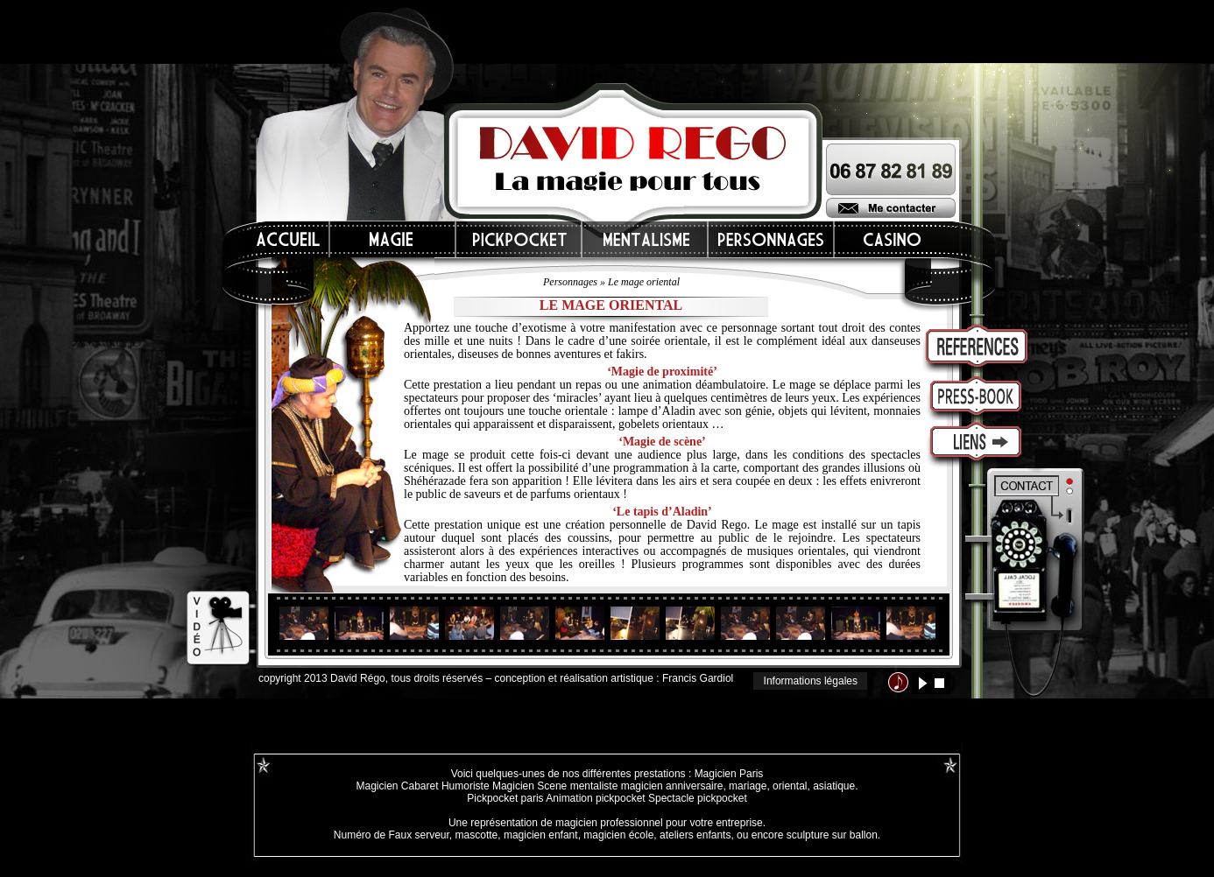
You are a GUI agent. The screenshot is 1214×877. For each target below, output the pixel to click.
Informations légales (811, 681)
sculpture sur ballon (832, 835)
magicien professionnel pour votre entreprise (659, 823)
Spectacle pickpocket (697, 798)
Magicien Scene (529, 786)
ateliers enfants (695, 835)
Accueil (289, 239)
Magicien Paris (729, 774)
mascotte (476, 835)
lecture (923, 683)
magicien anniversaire (672, 786)
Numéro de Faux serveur (391, 835)
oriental (790, 786)
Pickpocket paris (505, 798)
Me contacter (890, 208)
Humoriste (465, 786)
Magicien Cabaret (397, 786)
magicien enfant (541, 835)
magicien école (618, 835)
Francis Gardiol (697, 678)
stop (939, 683)
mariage (747, 786)
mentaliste (592, 786)
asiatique (834, 786)
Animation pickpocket (595, 798)
